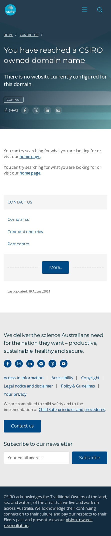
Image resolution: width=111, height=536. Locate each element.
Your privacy (15, 394)
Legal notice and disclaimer (28, 386)
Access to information (24, 377)
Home (8, 34)
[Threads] (52, 364)
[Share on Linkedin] (47, 110)
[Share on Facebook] (25, 110)
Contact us (29, 34)
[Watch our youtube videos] (64, 364)
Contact (13, 100)
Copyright (90, 377)
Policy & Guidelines (78, 386)
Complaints (18, 219)
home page (30, 156)
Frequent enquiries (25, 231)
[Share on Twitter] (36, 110)
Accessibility (62, 377)
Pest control (19, 244)
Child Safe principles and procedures (72, 409)
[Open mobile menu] (84, 10)
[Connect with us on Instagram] (19, 364)
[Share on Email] (58, 110)
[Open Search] (100, 10)
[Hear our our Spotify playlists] (41, 364)
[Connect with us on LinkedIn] (30, 364)
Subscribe (89, 457)
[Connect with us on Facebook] (8, 364)
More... (55, 267)
